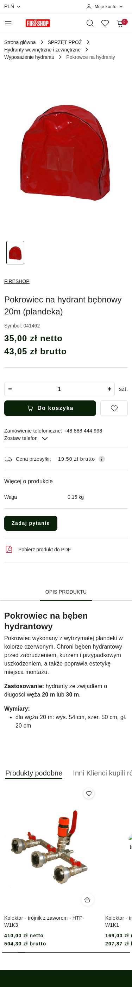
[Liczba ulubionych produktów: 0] (105, 23)
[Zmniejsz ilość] (10, 389)
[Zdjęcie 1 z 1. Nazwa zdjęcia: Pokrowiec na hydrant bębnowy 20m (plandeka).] (15, 252)
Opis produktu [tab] (66, 592)
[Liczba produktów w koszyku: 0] (120, 23)
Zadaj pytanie (31, 523)
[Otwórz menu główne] (8, 23)
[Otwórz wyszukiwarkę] (90, 23)
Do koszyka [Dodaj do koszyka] (50, 408)
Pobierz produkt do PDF (37, 549)
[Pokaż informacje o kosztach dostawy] (102, 459)
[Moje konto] (105, 7)
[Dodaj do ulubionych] (114, 408)
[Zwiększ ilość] (109, 389)
